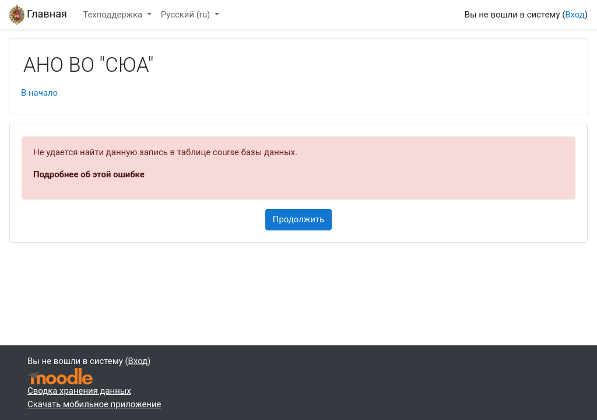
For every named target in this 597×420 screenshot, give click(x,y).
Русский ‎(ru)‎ (186, 14)
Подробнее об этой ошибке (89, 174)
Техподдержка (114, 14)
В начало (39, 93)
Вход (575, 14)
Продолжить (298, 219)
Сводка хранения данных (79, 391)
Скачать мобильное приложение (94, 404)
